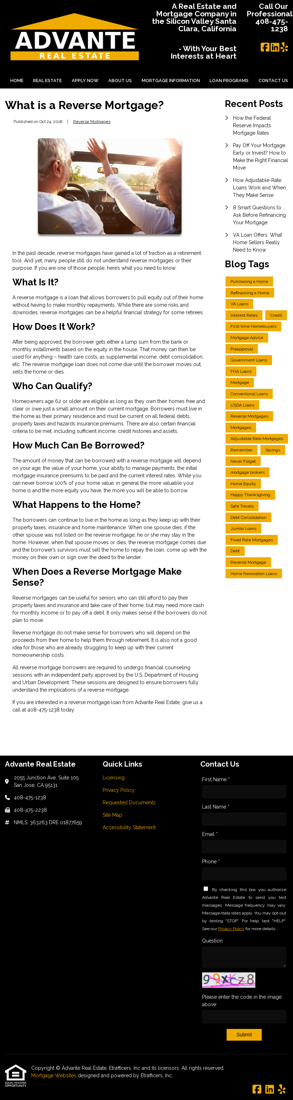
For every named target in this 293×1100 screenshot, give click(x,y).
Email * (210, 834)
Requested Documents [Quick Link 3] (129, 802)
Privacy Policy (231, 928)
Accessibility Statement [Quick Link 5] (129, 827)
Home (16, 80)
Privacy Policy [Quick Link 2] (119, 790)
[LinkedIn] (275, 47)
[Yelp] (284, 47)
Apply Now (85, 80)
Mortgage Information (171, 80)
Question (212, 941)
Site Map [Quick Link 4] (112, 815)
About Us (120, 80)
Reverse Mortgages (91, 121)
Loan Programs (229, 80)
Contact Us (273, 80)
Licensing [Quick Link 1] (114, 777)
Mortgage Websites (54, 1075)
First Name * (216, 779)
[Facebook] (265, 47)
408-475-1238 (44, 710)
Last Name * (215, 807)
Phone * (211, 861)
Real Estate (47, 80)
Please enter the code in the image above (242, 1000)
